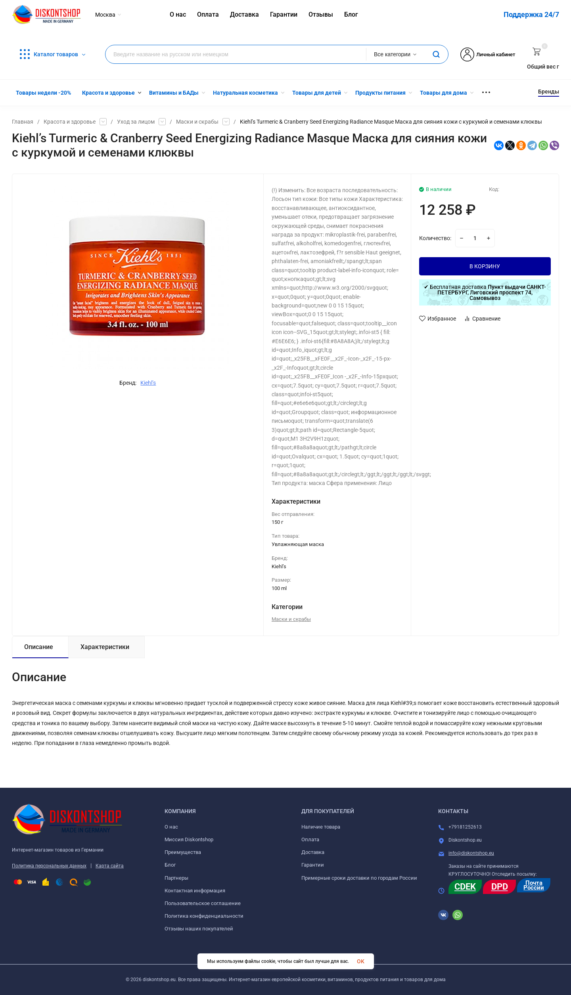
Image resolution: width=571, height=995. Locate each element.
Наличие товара (320, 827)
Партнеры (176, 878)
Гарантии (312, 865)
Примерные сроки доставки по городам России (359, 878)
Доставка (312, 852)
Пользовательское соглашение (203, 903)
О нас (171, 827)
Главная (22, 121)
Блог (170, 865)
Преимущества (183, 852)
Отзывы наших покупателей (199, 929)
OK (360, 961)
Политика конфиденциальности (204, 916)
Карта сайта (110, 866)
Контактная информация (195, 891)
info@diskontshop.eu (471, 853)
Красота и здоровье (70, 121)
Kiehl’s (148, 383)
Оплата (310, 839)
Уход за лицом (136, 121)
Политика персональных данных (49, 866)
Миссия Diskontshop (189, 839)
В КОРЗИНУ (484, 266)
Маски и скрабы (197, 121)
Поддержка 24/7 (531, 14)
